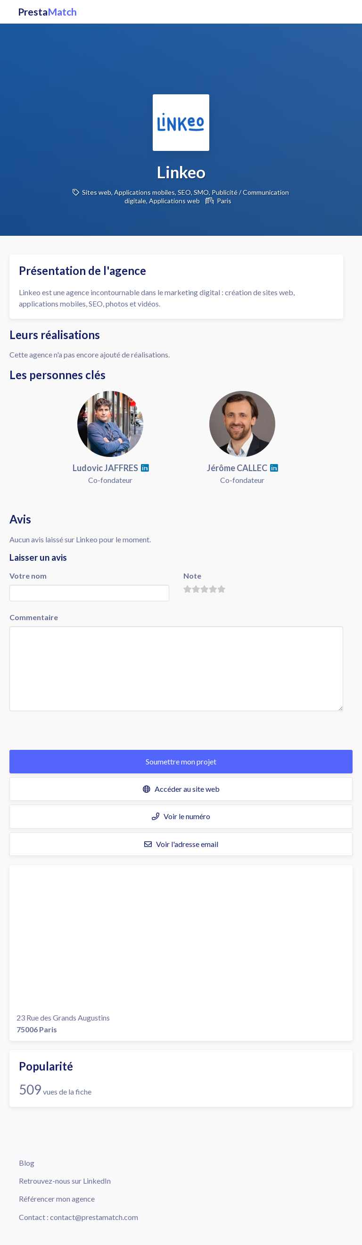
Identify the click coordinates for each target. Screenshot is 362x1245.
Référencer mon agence (57, 1198)
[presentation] (81, 731)
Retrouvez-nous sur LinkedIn (65, 1180)
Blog (26, 1162)
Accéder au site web (181, 788)
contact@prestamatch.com (94, 1216)
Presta (47, 11)
